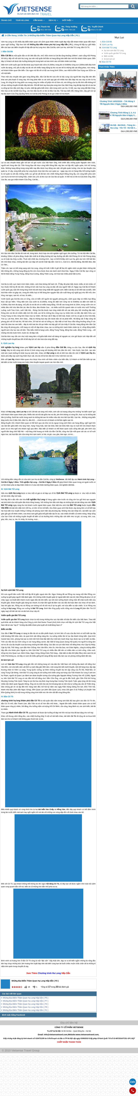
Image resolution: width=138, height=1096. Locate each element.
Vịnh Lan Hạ (107, 45)
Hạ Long (24, 58)
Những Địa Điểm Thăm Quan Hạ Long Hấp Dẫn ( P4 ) (25, 1004)
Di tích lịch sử (109, 59)
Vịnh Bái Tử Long (109, 47)
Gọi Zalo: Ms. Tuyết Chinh (84, 28)
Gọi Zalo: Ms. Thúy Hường (58, 28)
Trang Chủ (34, 9)
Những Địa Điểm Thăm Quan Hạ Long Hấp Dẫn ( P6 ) (25, 1007)
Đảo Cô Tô (106, 62)
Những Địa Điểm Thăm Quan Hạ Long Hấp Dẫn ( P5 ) (25, 998)
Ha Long (56, 973)
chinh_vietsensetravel (89, 29)
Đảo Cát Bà (107, 42)
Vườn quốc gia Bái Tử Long (115, 53)
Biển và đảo (108, 56)
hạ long (15, 347)
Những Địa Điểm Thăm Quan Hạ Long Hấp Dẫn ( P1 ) (25, 1010)
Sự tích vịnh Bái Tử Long (114, 50)
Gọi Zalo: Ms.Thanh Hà (34, 28)
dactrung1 (62, 29)
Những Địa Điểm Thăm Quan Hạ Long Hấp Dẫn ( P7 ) (25, 1001)
